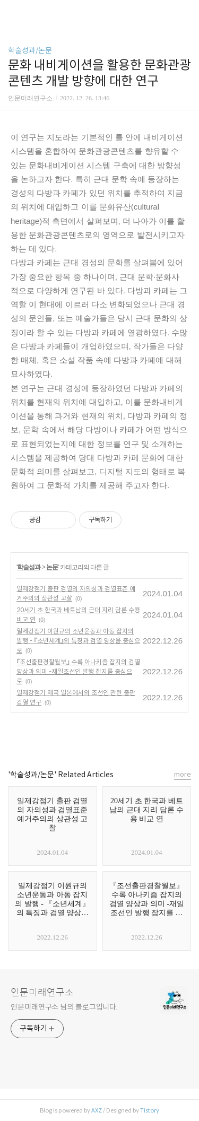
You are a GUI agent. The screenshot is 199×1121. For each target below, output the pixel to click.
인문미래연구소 (42, 992)
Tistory (149, 1110)
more (182, 774)
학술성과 (28, 567)
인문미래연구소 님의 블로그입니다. (64, 1007)
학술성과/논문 (30, 50)
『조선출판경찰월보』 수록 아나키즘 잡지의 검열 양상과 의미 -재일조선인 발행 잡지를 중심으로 (78, 671)
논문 (52, 567)
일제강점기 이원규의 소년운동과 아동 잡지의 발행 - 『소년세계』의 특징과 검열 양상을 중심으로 (78, 640)
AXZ (96, 1110)
